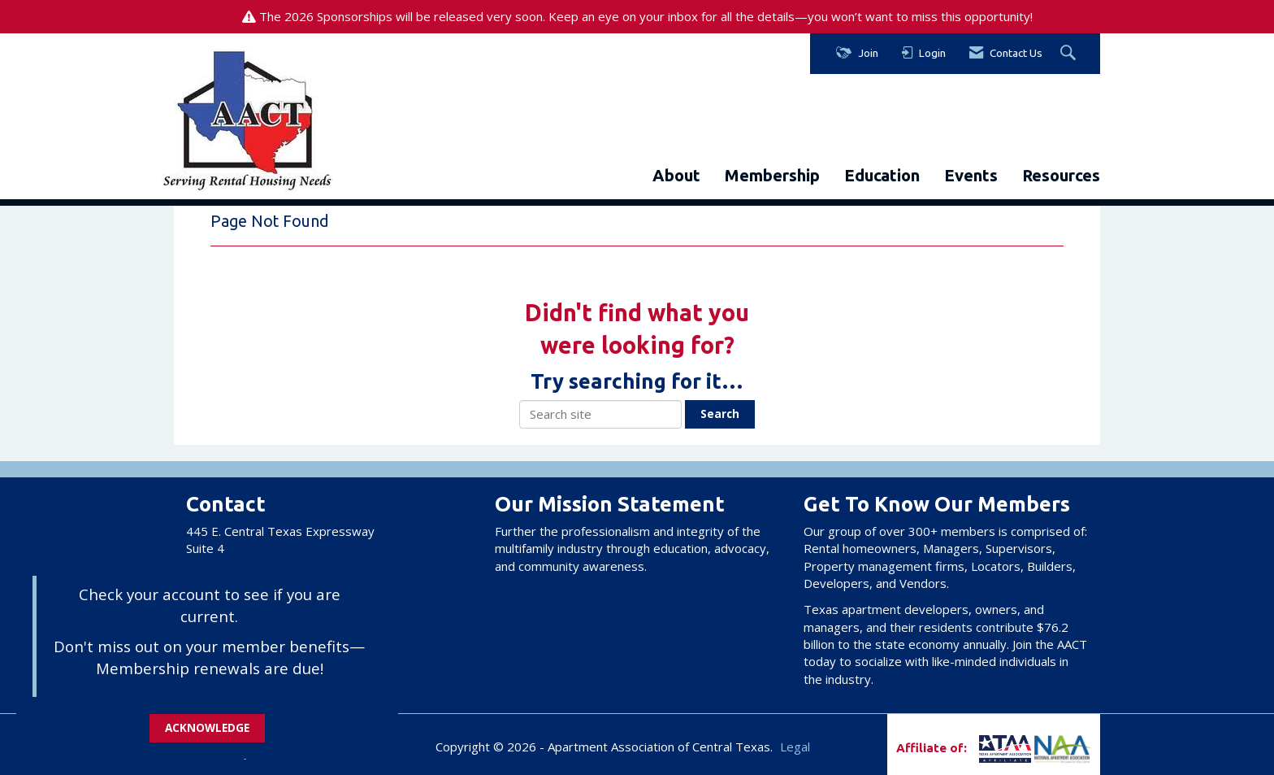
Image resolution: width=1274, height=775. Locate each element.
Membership (772, 175)
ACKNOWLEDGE (207, 728)
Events (971, 175)
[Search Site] (1070, 54)
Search (719, 414)
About (676, 175)
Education (882, 175)
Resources (1061, 175)
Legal (795, 746)
